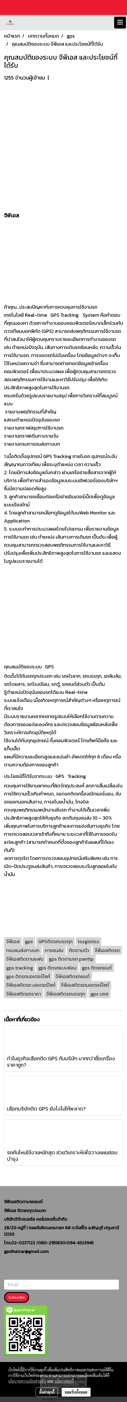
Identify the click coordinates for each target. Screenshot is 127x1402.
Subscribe (16, 1297)
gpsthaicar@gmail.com (26, 1251)
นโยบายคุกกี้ (64, 1381)
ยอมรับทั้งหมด (76, 1392)
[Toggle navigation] (120, 22)
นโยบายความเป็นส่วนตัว (27, 1381)
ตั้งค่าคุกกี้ (46, 1392)
